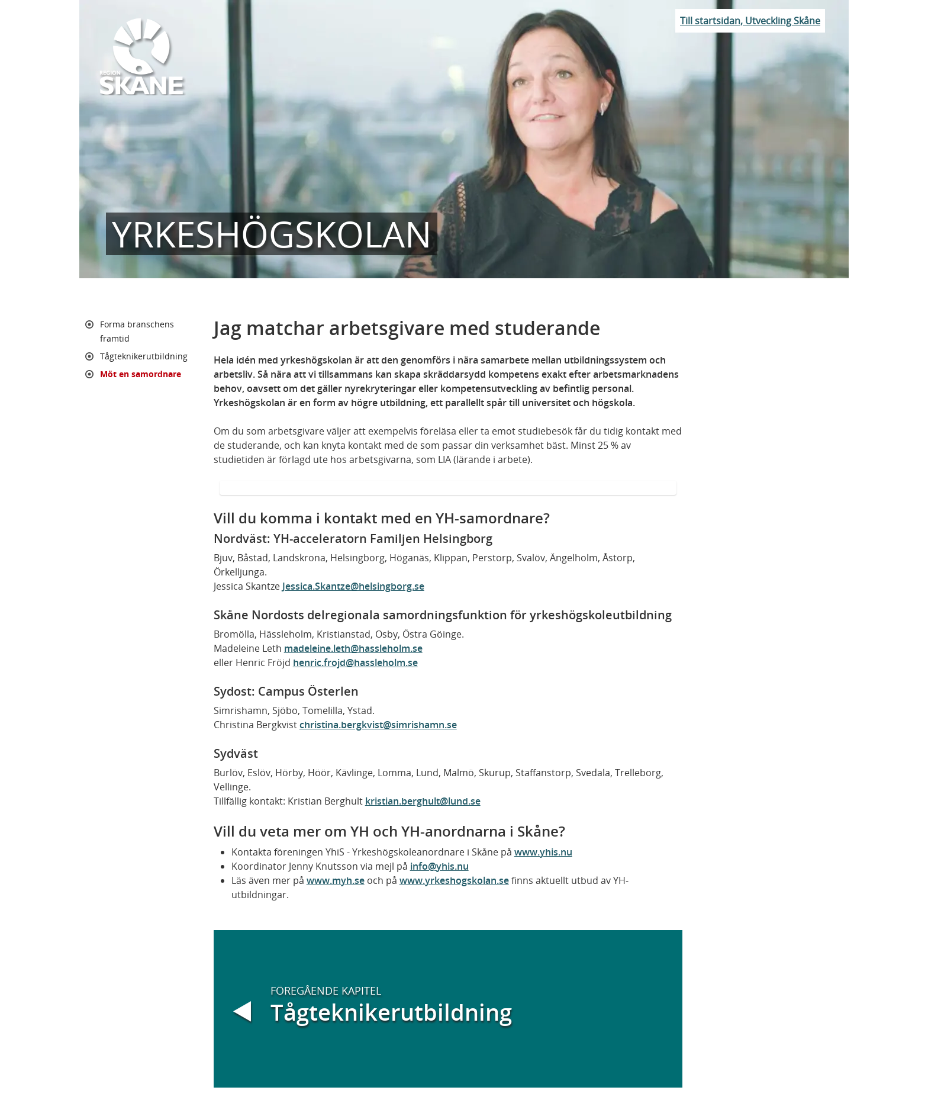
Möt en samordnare (140, 373)
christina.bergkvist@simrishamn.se (378, 724)
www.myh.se (336, 880)
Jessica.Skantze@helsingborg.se (353, 586)
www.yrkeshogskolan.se (454, 880)
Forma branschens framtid (137, 331)
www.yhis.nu (543, 851)
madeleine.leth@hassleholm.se (353, 648)
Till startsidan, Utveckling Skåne (750, 20)
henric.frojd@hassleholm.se (355, 662)
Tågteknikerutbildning (144, 356)
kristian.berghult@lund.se (423, 801)
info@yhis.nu (439, 866)
